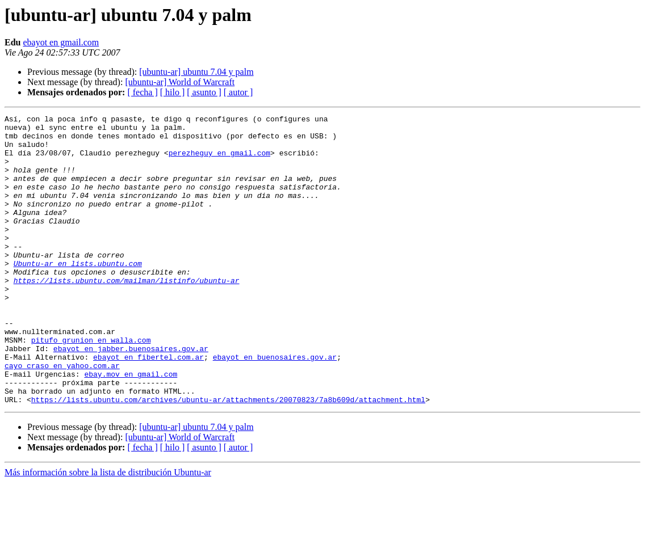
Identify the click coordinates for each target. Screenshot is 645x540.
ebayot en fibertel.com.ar (148, 406)
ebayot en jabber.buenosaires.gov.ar (130, 396)
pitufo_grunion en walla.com (91, 386)
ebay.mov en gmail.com (130, 426)
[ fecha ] (142, 92)
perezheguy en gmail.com (219, 161)
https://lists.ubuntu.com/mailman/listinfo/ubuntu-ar (127, 314)
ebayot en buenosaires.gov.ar (275, 406)
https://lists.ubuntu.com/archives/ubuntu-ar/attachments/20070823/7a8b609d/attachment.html (228, 457)
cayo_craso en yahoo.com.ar (62, 416)
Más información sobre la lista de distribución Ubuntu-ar (108, 530)
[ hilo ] (172, 92)
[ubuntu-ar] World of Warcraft (179, 82)
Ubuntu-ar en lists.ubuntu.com (78, 294)
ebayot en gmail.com (61, 42)
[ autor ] (238, 92)
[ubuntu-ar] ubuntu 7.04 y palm (196, 72)
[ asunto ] (204, 92)
